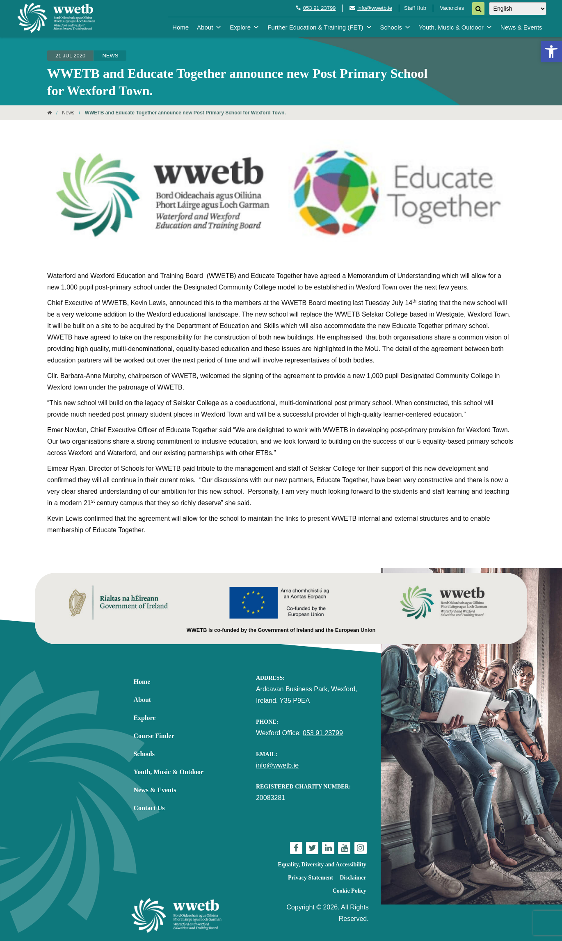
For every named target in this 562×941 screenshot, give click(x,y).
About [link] (209, 27)
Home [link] (180, 27)
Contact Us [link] (148, 807)
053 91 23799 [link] (319, 8)
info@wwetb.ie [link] (374, 8)
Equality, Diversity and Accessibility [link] (322, 864)
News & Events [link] (521, 27)
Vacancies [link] (452, 8)
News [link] (110, 55)
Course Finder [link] (153, 735)
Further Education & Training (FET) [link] (319, 27)
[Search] (478, 8)
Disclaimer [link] (353, 878)
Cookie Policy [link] (349, 891)
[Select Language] (517, 8)
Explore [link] (244, 27)
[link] (551, 51)
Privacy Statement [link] (310, 878)
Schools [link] (395, 27)
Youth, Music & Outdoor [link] (455, 27)
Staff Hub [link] (415, 8)
